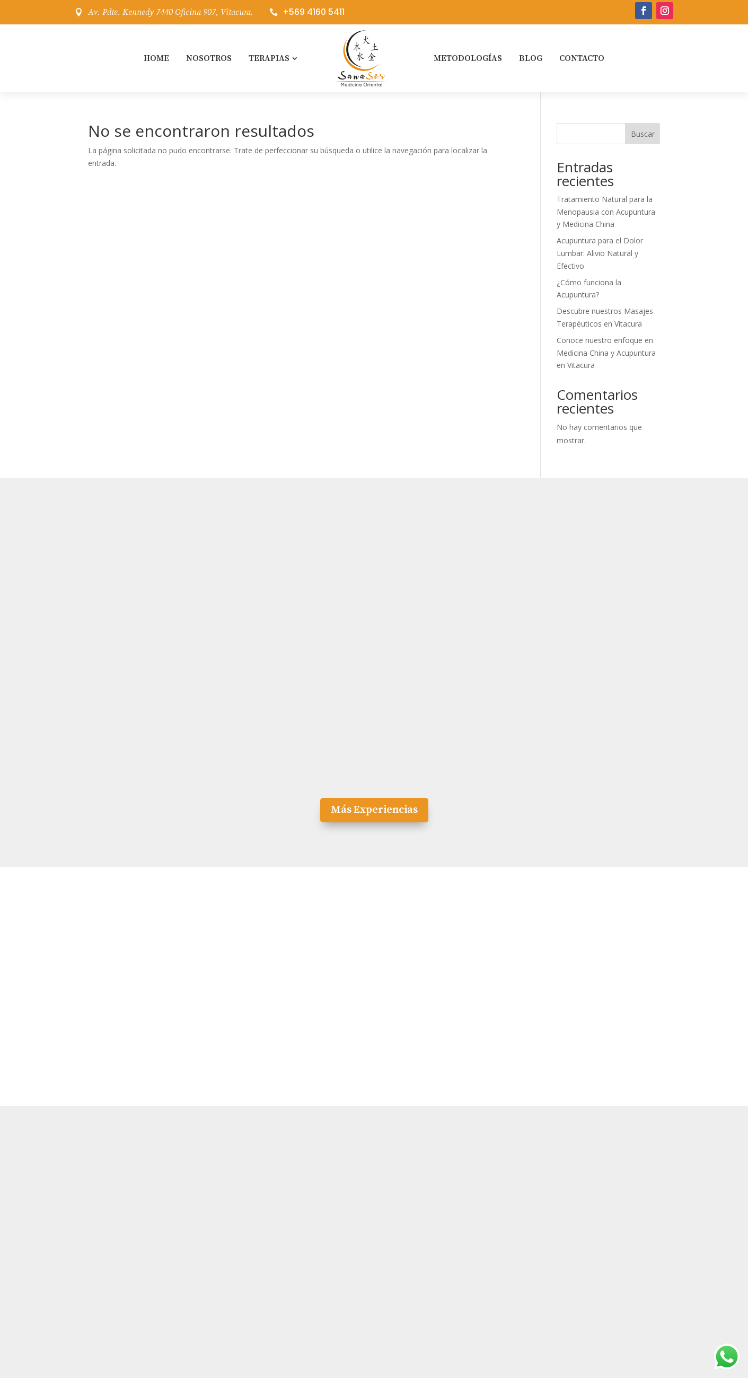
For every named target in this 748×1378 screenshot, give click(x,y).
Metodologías (468, 58)
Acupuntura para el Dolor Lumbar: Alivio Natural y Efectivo (600, 253)
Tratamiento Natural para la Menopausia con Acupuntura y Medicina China (606, 212)
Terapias (269, 58)
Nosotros (209, 58)
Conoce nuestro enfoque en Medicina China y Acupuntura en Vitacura (606, 353)
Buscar (643, 134)
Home (156, 58)
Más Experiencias (374, 810)
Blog (530, 58)
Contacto (581, 58)
